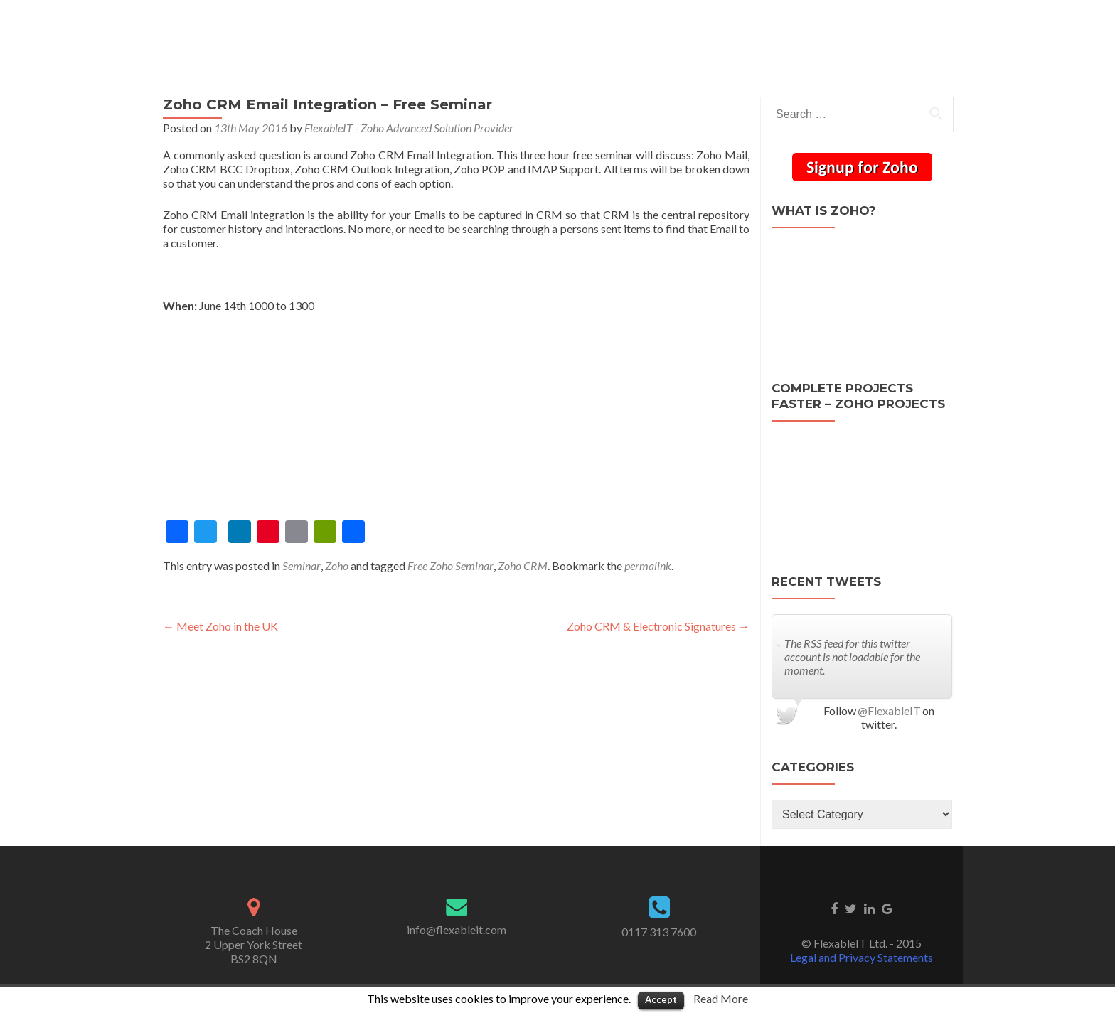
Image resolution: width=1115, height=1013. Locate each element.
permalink (647, 565)
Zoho (336, 565)
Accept (661, 999)
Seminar (301, 565)
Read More (720, 998)
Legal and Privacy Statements (861, 957)
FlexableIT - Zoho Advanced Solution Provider (408, 127)
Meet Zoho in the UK (220, 626)
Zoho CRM (523, 565)
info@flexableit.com (456, 929)
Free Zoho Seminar (450, 565)
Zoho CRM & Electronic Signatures (658, 626)
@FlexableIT (889, 710)
